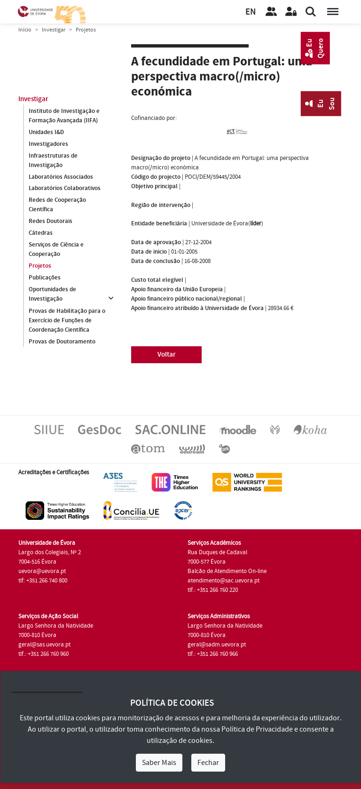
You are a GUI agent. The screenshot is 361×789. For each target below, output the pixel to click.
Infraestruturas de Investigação (53, 160)
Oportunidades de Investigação (52, 294)
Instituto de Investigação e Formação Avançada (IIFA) (64, 116)
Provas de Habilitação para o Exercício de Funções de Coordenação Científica (67, 320)
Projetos (40, 266)
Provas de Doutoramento (62, 341)
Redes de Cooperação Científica (57, 205)
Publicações (45, 278)
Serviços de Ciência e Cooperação (56, 250)
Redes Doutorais (50, 221)
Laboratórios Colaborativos (65, 188)
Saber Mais (159, 762)
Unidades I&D (46, 132)
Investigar (53, 29)
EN (250, 12)
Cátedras (41, 233)
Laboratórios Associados (61, 177)
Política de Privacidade (257, 729)
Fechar (208, 762)
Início (24, 29)
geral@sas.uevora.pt (44, 644)
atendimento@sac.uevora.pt (223, 580)
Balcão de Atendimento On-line (227, 571)
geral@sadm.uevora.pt (217, 644)
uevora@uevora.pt (42, 571)
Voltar (166, 354)
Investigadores (48, 144)
